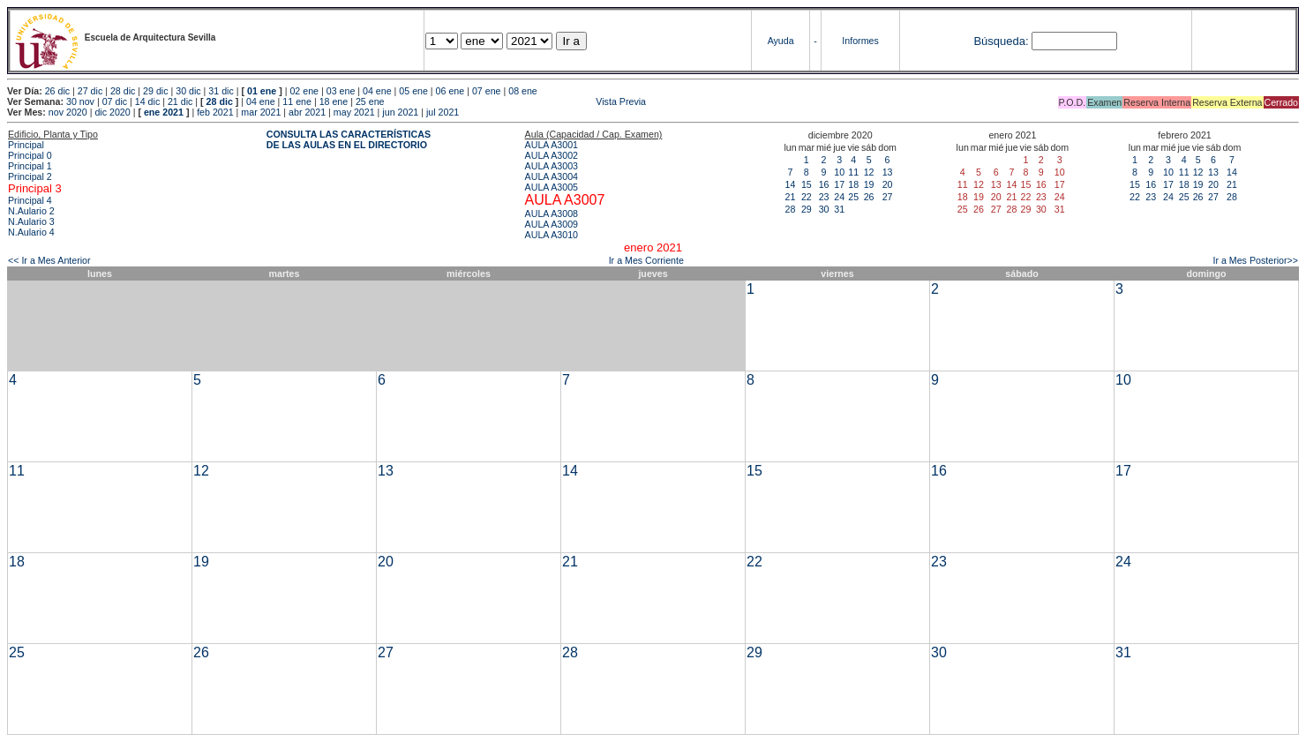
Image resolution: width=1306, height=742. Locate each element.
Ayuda (781, 40)
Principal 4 (30, 200)
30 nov (80, 101)
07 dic (114, 101)
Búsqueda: (1000, 41)
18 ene (334, 101)
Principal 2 (30, 176)
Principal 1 (30, 166)
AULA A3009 (551, 224)
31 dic (220, 91)
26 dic (57, 91)
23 (824, 196)
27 (887, 196)
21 (790, 196)
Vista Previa (516, 101)
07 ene (486, 91)
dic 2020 (112, 112)
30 (824, 209)
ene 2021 (164, 112)
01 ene (261, 91)
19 (869, 184)
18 (853, 184)
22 (806, 196)
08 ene (522, 91)
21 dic (180, 101)
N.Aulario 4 (31, 232)
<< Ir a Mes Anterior (49, 260)
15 (806, 184)
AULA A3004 (551, 176)
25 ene (370, 101)
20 (887, 184)
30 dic (188, 91)
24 (839, 196)
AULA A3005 (551, 187)
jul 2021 (442, 112)
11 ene (296, 101)
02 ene (304, 91)
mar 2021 (261, 112)
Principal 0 (30, 155)
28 (790, 209)
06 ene (450, 91)
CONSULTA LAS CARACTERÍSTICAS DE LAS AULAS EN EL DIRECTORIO (348, 139)
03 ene (341, 91)
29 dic (155, 91)
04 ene (377, 91)
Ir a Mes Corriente (646, 260)
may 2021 (354, 112)
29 (806, 209)
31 (839, 209)
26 (869, 196)
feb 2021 (215, 112)
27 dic (90, 91)
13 (887, 172)
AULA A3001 (551, 144)
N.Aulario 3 (31, 221)
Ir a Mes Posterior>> (1255, 260)
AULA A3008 (551, 213)
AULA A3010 (551, 234)
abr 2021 (307, 112)
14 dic (147, 101)
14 (790, 184)
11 (853, 172)
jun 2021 (400, 112)
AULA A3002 (551, 155)
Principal (26, 144)
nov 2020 (68, 112)
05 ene (413, 91)
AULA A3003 (551, 166)
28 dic (122, 91)
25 (853, 196)
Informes (860, 40)
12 (869, 172)
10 (839, 172)
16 (824, 184)
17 (839, 184)
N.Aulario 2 (31, 211)
